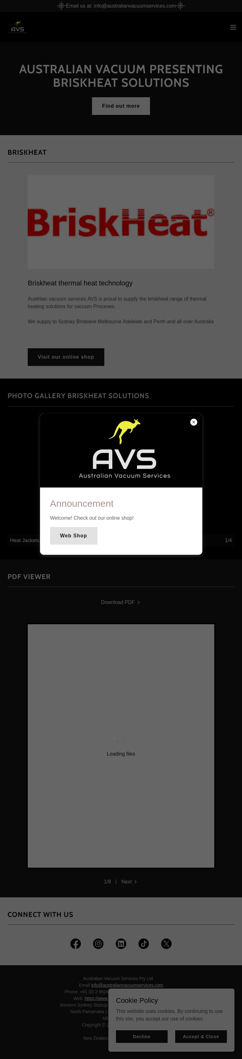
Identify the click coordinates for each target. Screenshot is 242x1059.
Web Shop (73, 535)
